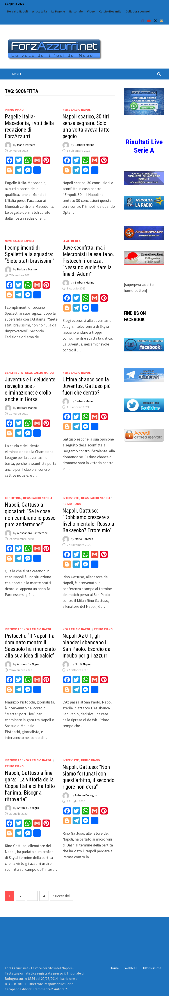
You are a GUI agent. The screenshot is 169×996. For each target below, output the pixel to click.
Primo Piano (14, 110)
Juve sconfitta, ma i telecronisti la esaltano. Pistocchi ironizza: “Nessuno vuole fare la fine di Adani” (88, 261)
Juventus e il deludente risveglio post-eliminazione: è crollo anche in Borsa (30, 389)
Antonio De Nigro (28, 664)
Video (91, 11)
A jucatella (39, 11)
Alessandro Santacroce (32, 533)
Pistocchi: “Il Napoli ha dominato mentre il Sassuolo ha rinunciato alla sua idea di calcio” (30, 646)
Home (114, 968)
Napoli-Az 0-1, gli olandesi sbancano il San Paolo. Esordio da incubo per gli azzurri (86, 646)
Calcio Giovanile (110, 11)
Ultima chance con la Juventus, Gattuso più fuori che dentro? (86, 386)
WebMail (131, 968)
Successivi (61, 895)
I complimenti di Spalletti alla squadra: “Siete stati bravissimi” (29, 254)
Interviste (70, 498)
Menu (14, 74)
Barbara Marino (84, 145)
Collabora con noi (138, 11)
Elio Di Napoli (83, 664)
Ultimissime (152, 968)
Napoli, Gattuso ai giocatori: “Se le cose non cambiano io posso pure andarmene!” (30, 515)
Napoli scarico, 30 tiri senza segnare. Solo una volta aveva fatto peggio (86, 126)
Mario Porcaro (26, 145)
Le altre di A (71, 241)
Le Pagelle (58, 11)
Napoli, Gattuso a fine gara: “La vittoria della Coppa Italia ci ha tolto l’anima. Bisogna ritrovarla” (30, 786)
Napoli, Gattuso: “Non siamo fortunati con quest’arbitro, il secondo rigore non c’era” (88, 777)
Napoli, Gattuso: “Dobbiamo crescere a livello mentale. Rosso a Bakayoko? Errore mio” (88, 521)
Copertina (13, 498)
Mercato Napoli (17, 11)
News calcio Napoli (76, 110)
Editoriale (76, 11)
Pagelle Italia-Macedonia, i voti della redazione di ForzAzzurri (29, 126)
